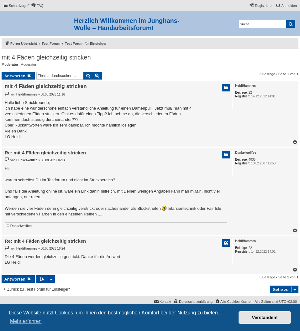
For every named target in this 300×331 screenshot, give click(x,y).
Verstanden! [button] (265, 317)
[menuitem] (37, 5)
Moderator (28, 64)
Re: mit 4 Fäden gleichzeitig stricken (45, 152)
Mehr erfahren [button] (26, 321)
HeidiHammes (245, 85)
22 (250, 92)
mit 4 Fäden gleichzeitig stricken (46, 57)
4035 (252, 159)
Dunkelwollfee (245, 152)
